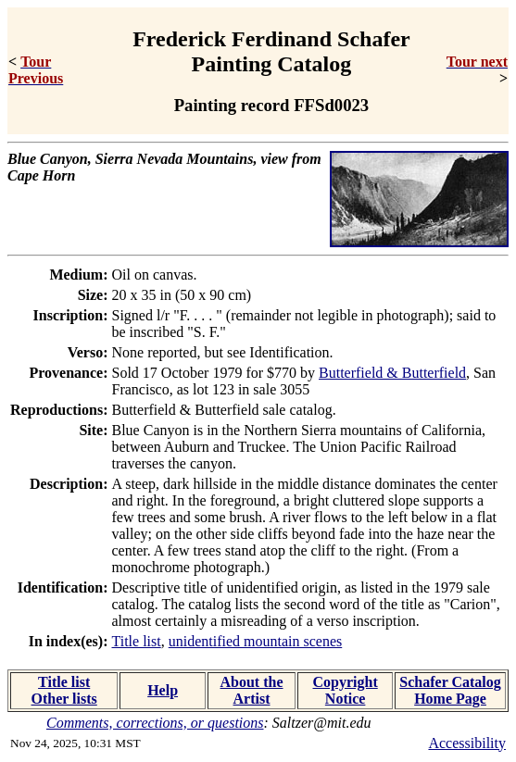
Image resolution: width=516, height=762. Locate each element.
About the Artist (251, 690)
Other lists (64, 698)
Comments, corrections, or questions (155, 723)
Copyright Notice (345, 690)
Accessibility (467, 743)
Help (162, 690)
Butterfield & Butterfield (392, 373)
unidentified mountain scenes (256, 641)
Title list (136, 641)
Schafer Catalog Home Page (449, 690)
